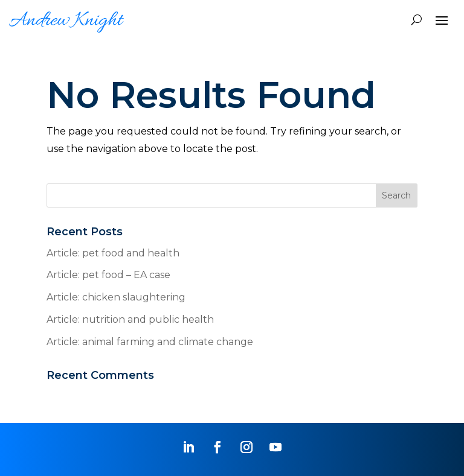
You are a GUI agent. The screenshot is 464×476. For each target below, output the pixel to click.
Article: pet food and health (113, 253)
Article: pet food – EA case (108, 275)
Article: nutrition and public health (130, 319)
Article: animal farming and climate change (150, 341)
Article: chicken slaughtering (116, 297)
